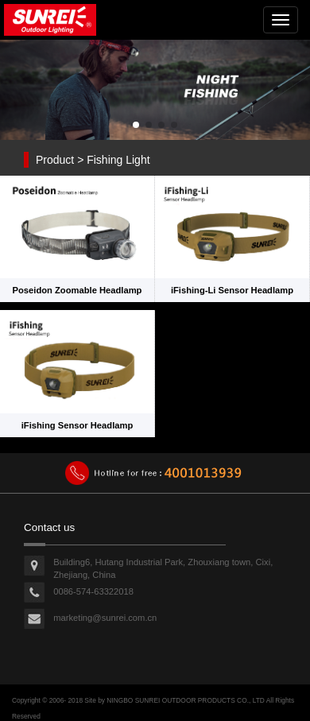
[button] (136, 125)
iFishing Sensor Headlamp (77, 425)
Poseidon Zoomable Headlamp (77, 290)
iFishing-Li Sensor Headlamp (232, 290)
